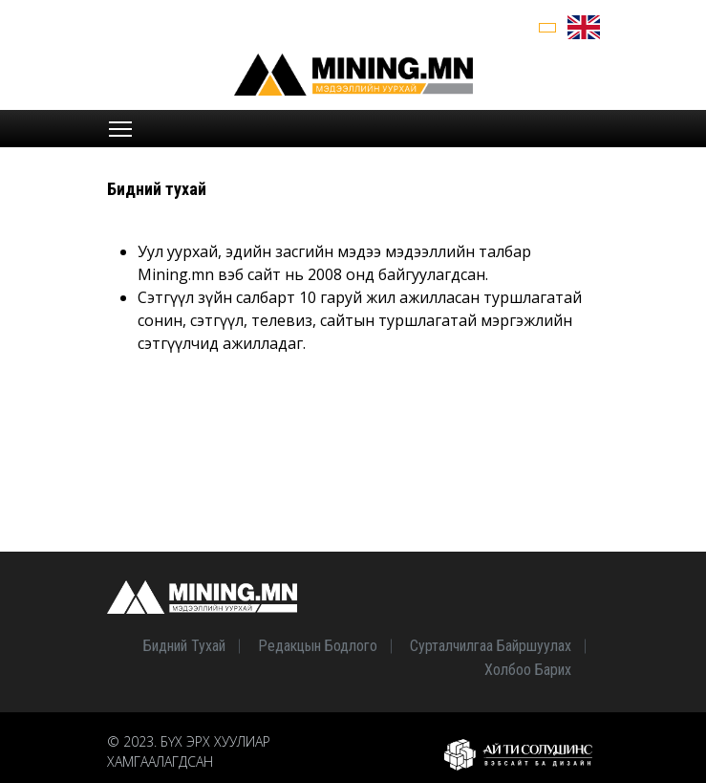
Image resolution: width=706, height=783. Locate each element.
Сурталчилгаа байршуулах (490, 646)
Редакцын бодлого (317, 646)
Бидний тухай (184, 646)
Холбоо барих (527, 670)
